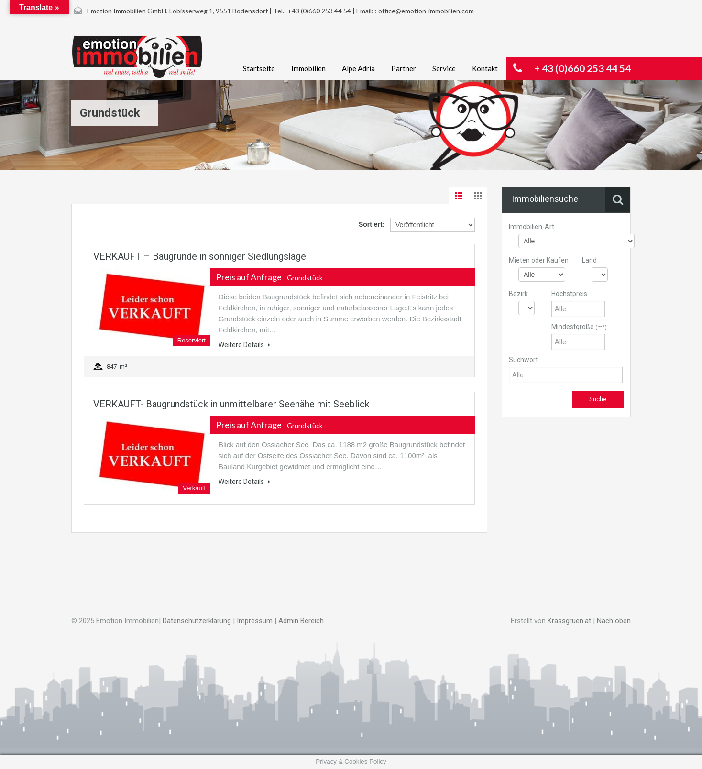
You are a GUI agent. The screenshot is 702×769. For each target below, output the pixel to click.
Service (444, 68)
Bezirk (518, 293)
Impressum (255, 620)
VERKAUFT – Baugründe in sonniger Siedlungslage (199, 256)
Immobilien (308, 68)
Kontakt (485, 68)
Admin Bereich (301, 620)
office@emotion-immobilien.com (426, 11)
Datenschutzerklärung (197, 620)
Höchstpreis (569, 293)
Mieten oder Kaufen (539, 260)
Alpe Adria (358, 68)
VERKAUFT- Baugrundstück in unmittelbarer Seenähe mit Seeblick (231, 404)
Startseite (259, 68)
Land (589, 260)
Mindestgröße (579, 326)
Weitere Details (244, 345)
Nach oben (614, 620)
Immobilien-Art (531, 227)
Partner (403, 68)
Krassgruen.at (569, 620)
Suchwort (523, 359)
